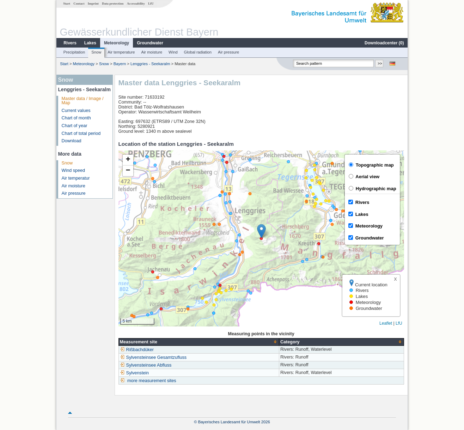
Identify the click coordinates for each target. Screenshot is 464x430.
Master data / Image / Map (83, 101)
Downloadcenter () (384, 42)
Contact (78, 3)
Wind (173, 52)
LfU (151, 3)
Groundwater (150, 42)
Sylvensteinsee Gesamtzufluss (153, 357)
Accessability (136, 3)
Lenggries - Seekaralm (150, 64)
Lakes (90, 42)
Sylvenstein (134, 372)
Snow (96, 52)
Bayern (120, 64)
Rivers (70, 42)
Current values (76, 110)
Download (71, 140)
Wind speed (73, 170)
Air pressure (228, 52)
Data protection (112, 3)
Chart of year (74, 125)
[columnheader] (198, 341)
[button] (261, 231)
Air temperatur (76, 178)
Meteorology (116, 42)
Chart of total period (81, 133)
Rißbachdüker (137, 349)
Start (66, 3)
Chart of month (76, 118)
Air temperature (121, 52)
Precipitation (74, 52)
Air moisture (151, 52)
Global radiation (198, 52)
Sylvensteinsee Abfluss (146, 365)
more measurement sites (151, 380)
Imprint (93, 3)
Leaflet (385, 323)
